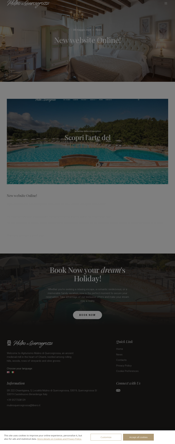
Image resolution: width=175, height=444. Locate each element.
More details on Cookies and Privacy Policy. (59, 438)
